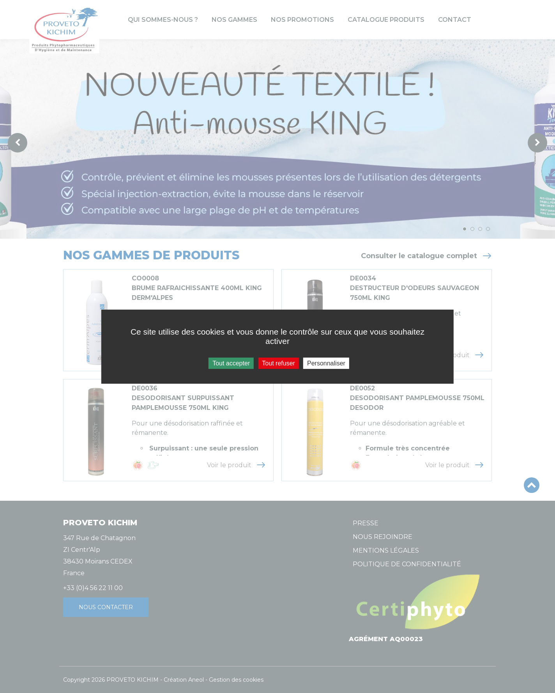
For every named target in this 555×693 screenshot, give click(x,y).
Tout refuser (278, 363)
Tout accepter (231, 363)
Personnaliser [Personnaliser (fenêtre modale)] (326, 363)
